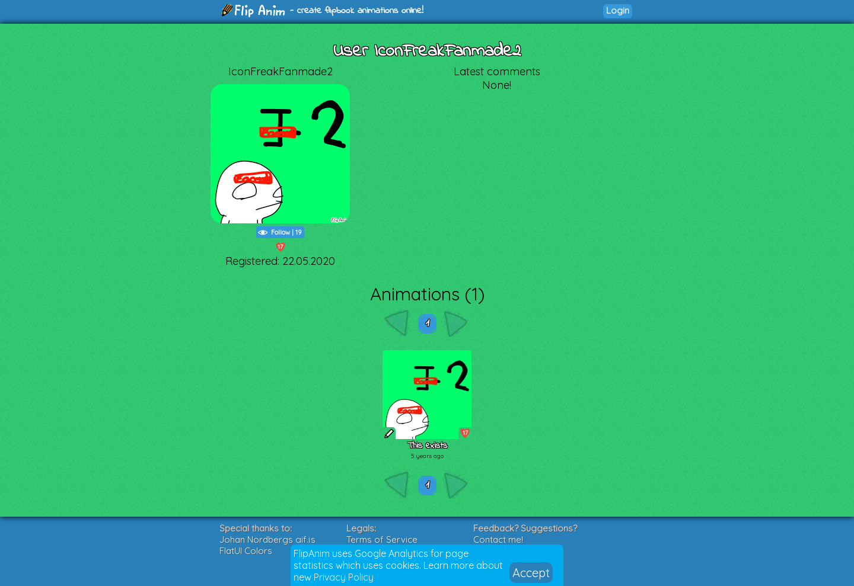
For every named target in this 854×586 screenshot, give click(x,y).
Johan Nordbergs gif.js (267, 539)
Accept (531, 572)
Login (617, 10)
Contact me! (498, 539)
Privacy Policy (344, 577)
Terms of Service (382, 539)
